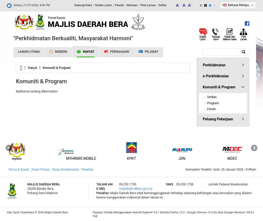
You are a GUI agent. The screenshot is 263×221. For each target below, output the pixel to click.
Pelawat (148, 52)
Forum (211, 109)
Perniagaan (116, 52)
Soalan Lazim (103, 5)
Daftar (162, 5)
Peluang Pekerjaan (218, 119)
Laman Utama (29, 52)
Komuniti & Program (219, 87)
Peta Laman (148, 5)
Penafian (87, 169)
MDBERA (58, 52)
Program (213, 103)
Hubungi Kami (83, 5)
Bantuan (132, 5)
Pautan (119, 5)
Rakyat (86, 52)
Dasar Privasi (41, 169)
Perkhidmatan (214, 65)
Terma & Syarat (18, 169)
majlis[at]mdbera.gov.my (136, 189)
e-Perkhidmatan (216, 76)
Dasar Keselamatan (65, 169)
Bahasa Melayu (238, 5)
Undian (212, 97)
